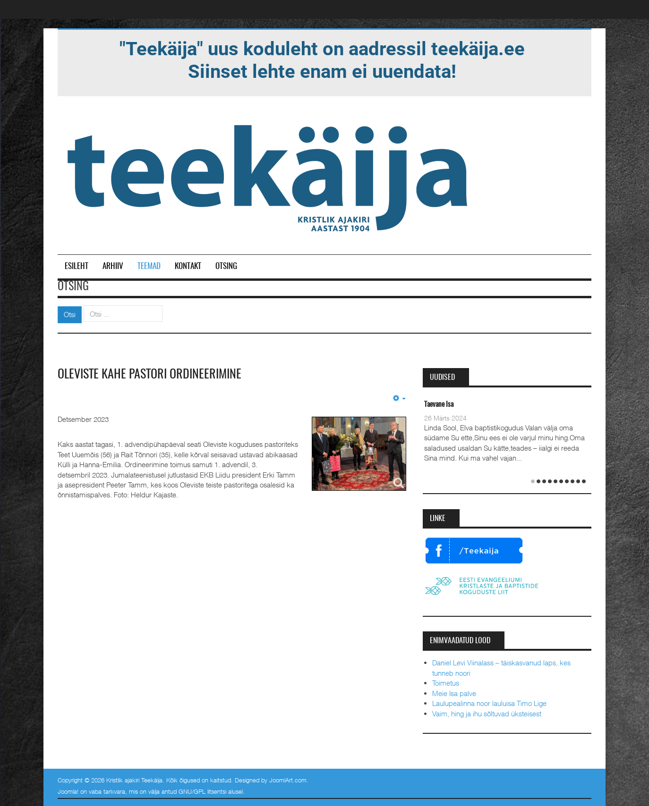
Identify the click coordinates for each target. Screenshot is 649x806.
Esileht (76, 266)
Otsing (226, 266)
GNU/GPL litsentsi (202, 791)
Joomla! (68, 791)
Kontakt (188, 266)
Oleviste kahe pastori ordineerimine (149, 375)
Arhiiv (112, 266)
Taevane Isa (438, 404)
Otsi (70, 314)
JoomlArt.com (288, 780)
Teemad (149, 266)
